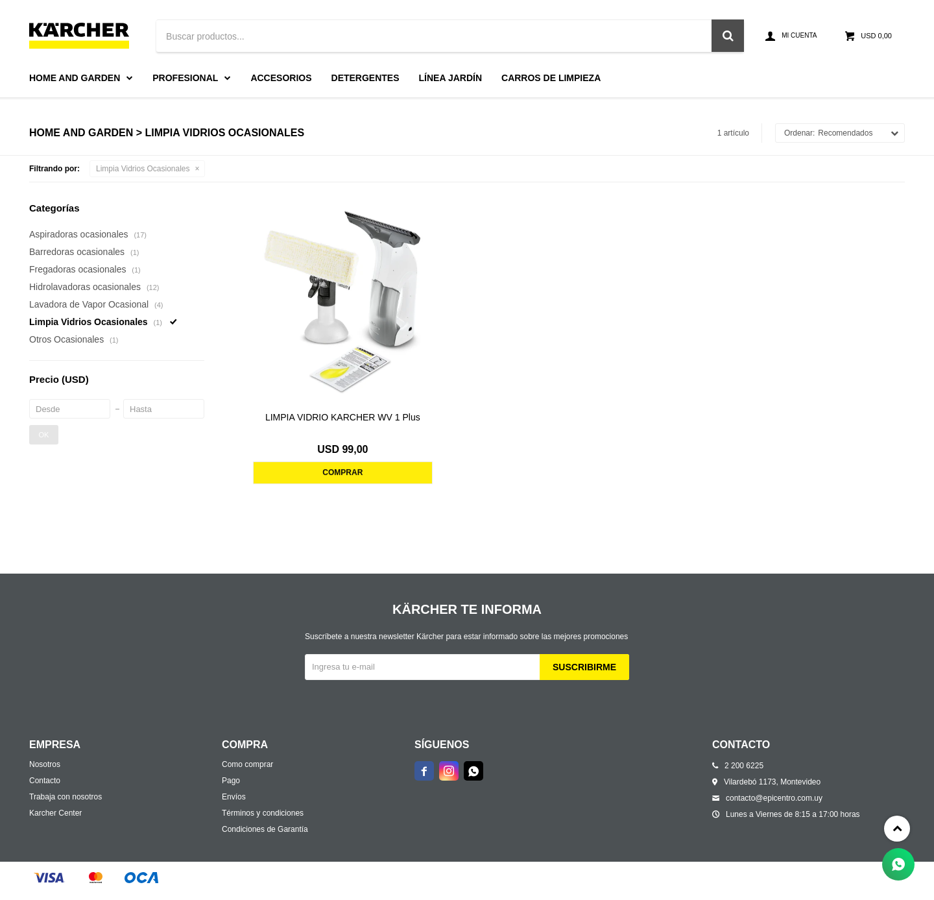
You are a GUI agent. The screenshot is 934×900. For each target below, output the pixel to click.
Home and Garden (74, 78)
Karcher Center (55, 813)
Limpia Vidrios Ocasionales (143, 168)
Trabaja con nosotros (65, 796)
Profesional (185, 78)
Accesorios (280, 78)
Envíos (234, 796)
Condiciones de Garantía (265, 829)
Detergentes (365, 78)
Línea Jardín (451, 78)
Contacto (44, 780)
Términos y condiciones (263, 813)
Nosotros (44, 764)
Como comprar (247, 764)
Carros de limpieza (551, 78)
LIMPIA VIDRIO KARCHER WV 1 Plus (342, 417)
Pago (231, 780)
